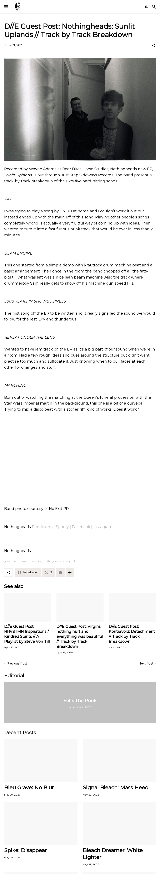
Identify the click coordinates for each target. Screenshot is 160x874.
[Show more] (70, 572)
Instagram (102, 527)
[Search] (154, 6)
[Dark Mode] (147, 6)
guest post (10, 561)
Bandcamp (42, 527)
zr (79, 561)
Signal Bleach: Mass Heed (116, 787)
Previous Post (17, 663)
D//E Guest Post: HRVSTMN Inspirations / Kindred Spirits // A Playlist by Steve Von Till (27, 634)
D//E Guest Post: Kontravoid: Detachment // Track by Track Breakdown (132, 634)
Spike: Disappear (25, 850)
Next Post (146, 663)
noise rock (35, 561)
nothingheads (52, 561)
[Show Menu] (5, 6)
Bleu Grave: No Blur (29, 787)
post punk (69, 561)
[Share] (153, 45)
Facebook (81, 527)
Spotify (62, 527)
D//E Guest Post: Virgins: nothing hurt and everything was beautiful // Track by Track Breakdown (79, 636)
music (23, 561)
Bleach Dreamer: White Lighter (113, 853)
